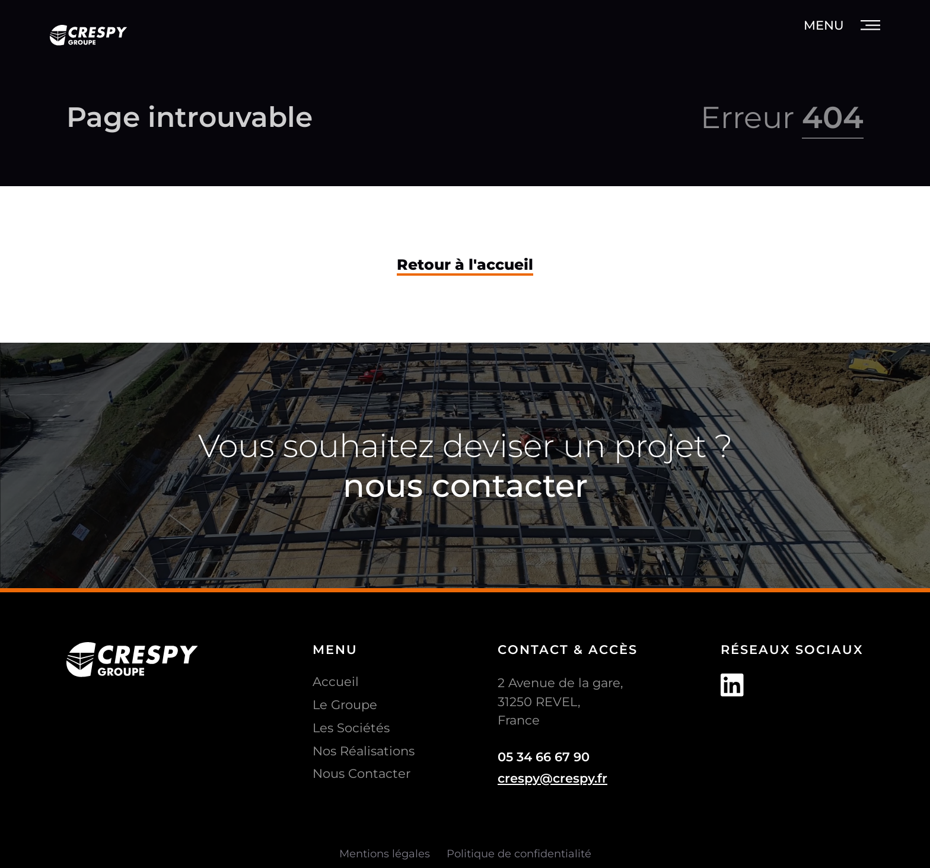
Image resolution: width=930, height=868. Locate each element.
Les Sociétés (351, 727)
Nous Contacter (361, 773)
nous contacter (465, 485)
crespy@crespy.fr (552, 778)
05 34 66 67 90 (544, 756)
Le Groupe (345, 704)
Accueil (336, 681)
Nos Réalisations (364, 750)
